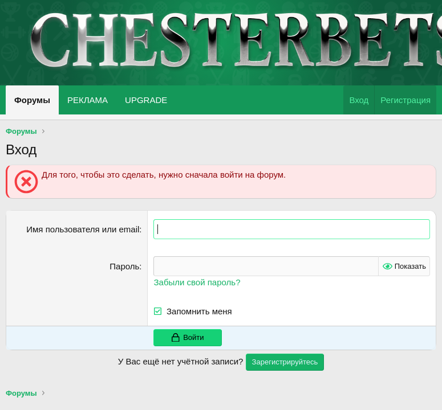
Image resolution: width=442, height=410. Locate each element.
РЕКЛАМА (87, 100)
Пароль (124, 266)
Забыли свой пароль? (196, 282)
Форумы (32, 100)
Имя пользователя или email (82, 229)
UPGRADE (146, 100)
